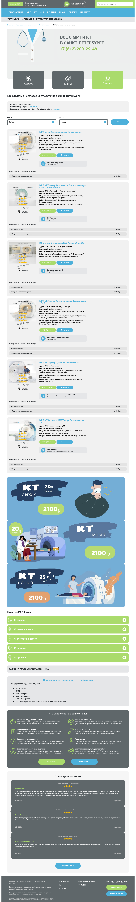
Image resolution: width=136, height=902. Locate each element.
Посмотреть (33, 107)
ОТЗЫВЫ (82, 885)
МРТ (29, 12)
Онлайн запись (116, 887)
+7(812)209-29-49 (74, 4)
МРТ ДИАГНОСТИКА (87, 881)
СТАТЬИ (62, 888)
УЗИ (42, 12)
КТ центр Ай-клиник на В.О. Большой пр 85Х (61, 243)
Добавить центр (116, 894)
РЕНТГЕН (51, 12)
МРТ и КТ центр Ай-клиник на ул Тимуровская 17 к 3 (62, 302)
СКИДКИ (73, 12)
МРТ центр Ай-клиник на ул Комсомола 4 (60, 132)
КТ (35, 12)
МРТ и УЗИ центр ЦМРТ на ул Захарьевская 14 (61, 421)
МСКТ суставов (45, 25)
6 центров (56, 109)
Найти (119, 122)
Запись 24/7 (15, 4)
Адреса (28, 82)
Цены (68, 82)
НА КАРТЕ (85, 12)
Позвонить (51, 762)
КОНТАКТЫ (64, 881)
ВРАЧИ (62, 12)
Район (9, 117)
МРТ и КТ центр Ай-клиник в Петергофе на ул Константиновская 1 (62, 186)
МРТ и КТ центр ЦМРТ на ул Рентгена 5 (59, 362)
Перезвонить (84, 761)
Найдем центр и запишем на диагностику (35, 4)
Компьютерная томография (26, 25)
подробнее (117, 801)
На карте (65, 155)
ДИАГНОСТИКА (16, 12)
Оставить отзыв (68, 866)
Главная (10, 25)
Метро (61, 117)
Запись (107, 81)
